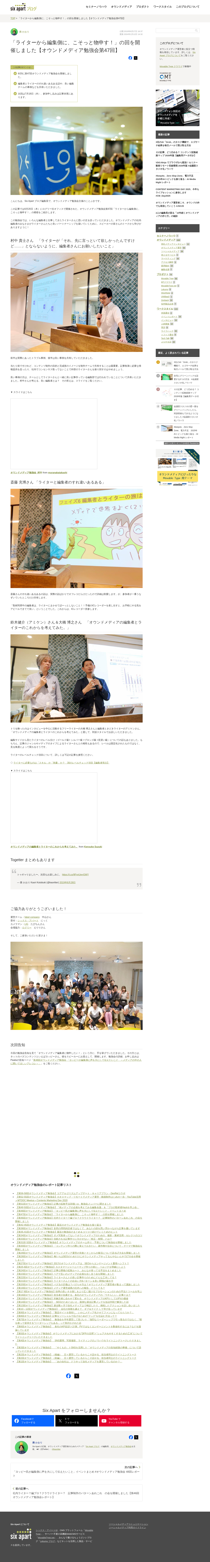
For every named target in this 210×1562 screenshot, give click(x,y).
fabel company (32, 917)
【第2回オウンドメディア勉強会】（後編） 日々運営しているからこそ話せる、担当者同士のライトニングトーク (76, 1354)
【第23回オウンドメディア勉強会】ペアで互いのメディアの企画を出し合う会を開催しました (65, 1274)
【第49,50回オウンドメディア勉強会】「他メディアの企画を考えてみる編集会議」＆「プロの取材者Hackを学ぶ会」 (77, 1207)
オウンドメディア (121, 6)
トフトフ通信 (167, 335)
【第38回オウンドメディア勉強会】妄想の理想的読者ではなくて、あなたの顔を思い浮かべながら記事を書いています (78, 1228)
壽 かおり (24, 32)
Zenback (165, 300)
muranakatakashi (57, 472)
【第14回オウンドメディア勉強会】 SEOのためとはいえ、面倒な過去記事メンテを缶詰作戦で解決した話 (72, 1302)
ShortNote (165, 293)
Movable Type (167, 278)
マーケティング (168, 258)
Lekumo (164, 289)
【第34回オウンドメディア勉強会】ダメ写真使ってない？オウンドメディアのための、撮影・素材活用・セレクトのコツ (79, 1235)
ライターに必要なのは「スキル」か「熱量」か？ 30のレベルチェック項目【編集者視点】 (61, 763)
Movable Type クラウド (171, 66)
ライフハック (167, 331)
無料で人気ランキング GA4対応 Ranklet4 (180, 443)
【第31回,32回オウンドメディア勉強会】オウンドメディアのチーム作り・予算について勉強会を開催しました (74, 1242)
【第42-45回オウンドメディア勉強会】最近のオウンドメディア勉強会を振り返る (58, 1225)
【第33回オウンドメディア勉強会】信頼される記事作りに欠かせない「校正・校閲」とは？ (64, 1239)
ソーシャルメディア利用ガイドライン (127, 1527)
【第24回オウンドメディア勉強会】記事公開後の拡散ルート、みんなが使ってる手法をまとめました (68, 1270)
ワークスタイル (162, 6)
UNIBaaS (165, 297)
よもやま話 (166, 342)
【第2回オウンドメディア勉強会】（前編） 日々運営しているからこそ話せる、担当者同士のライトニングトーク (76, 1358)
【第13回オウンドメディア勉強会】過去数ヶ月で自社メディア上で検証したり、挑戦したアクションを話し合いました (78, 1305)
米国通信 (165, 313)
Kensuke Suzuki (93, 846)
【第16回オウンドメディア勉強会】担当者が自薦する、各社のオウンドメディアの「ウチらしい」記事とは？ (73, 1295)
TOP (12, 18)
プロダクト (142, 6)
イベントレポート (169, 317)
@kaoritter (56, 1449)
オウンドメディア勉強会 (121, 1446)
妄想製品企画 (167, 304)
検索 (196, 30)
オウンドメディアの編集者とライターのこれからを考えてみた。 (44, 846)
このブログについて (188, 6)
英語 (163, 327)
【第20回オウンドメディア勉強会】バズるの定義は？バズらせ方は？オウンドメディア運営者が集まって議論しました (78, 1284)
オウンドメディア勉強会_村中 (26, 472)
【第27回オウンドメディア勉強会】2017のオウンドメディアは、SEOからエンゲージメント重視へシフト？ (72, 1263)
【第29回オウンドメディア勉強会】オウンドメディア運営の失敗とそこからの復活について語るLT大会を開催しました (78, 1253)
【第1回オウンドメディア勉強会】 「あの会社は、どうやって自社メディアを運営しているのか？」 (69, 1361)
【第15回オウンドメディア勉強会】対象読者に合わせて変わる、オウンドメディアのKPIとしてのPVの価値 (72, 1298)
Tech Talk (165, 338)
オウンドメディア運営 (171, 248)
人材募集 (165, 324)
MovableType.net (168, 286)
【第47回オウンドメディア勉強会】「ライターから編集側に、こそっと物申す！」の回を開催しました (70, 1214)
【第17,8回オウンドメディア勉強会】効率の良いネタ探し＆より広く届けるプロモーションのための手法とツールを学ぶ (79, 1291)
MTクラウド (166, 282)
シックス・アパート (28, 920)
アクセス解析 (167, 262)
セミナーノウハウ (96, 6)
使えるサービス (168, 255)
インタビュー (167, 320)
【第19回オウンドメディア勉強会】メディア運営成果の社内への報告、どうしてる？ (60, 1288)
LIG (26, 924)
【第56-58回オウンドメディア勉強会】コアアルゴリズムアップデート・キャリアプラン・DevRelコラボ (70, 1193)
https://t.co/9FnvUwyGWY (75, 874)
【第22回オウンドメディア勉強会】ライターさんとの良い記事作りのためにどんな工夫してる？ (66, 1277)
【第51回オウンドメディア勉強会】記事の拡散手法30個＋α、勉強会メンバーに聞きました (63, 1204)
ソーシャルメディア (170, 251)
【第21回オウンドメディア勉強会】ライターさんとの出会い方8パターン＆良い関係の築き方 (64, 1281)
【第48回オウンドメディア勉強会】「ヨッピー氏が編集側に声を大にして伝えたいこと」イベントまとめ (71, 1211)
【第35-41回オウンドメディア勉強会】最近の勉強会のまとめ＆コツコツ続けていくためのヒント (67, 1232)
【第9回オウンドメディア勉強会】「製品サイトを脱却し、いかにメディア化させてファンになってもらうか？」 (75, 1312)
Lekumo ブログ (47, 1541)
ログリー (27, 927)
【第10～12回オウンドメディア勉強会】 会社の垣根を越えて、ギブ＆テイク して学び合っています (69, 1309)
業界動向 (165, 266)
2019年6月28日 (68, 882)
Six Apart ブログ (92, 1446)
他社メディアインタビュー (173, 244)
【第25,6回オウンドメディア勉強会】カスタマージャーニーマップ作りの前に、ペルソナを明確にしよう (71, 1267)
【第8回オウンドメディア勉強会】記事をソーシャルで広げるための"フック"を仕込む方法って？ (66, 1316)
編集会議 (165, 269)
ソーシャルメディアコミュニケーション (128, 1524)
